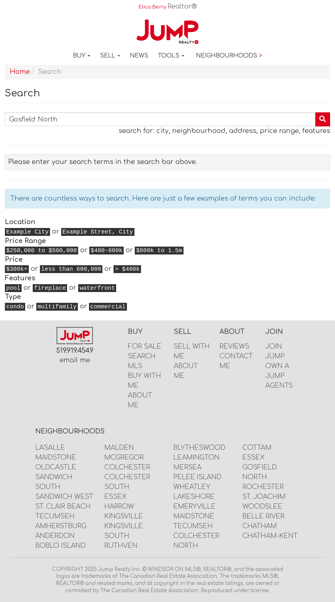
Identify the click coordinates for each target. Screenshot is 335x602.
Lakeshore (194, 496)
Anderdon (55, 536)
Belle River (263, 516)
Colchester (127, 467)
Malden (119, 447)
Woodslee (262, 506)
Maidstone (55, 457)
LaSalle (50, 447)
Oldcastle (55, 467)
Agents (279, 385)
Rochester (263, 487)
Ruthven (120, 545)
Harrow (119, 506)
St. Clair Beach (63, 506)
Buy (81, 55)
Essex (115, 496)
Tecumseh (55, 516)
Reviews (234, 346)
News (139, 55)
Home (20, 71)
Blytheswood (199, 447)
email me (75, 360)
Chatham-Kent (270, 536)
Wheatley (191, 487)
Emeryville (194, 506)
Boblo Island (60, 545)
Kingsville (123, 516)
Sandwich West (64, 496)
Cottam (257, 447)
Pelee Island (197, 477)
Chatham (259, 526)
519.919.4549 (75, 350)
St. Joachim (264, 496)
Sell (110, 55)
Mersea (187, 467)
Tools (171, 55)
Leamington (196, 457)
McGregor (124, 457)
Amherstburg (60, 526)
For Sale (144, 346)
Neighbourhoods (229, 55)
